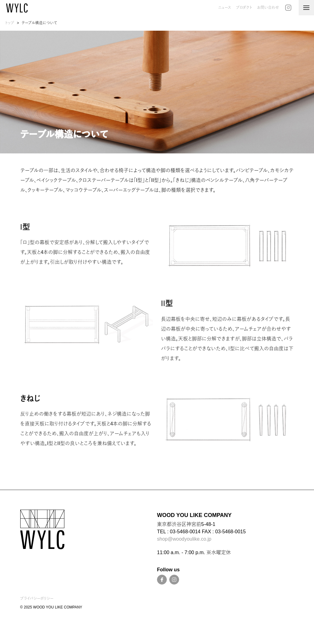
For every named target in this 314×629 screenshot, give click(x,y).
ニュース (224, 8)
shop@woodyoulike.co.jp (184, 539)
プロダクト (244, 8)
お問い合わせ (268, 8)
